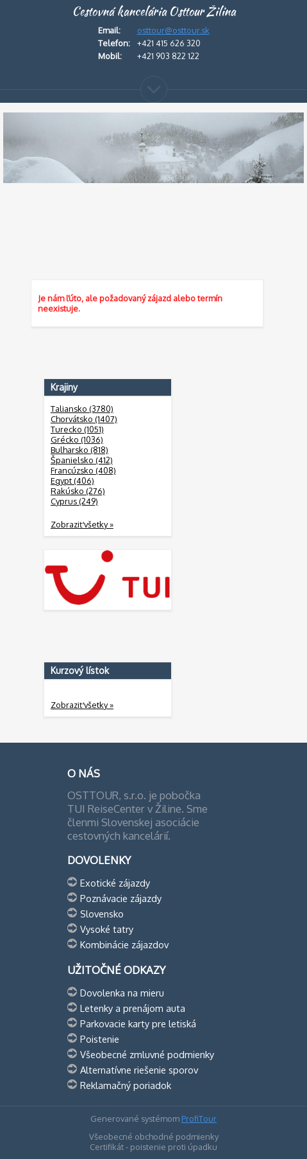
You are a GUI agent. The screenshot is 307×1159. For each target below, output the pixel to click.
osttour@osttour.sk (173, 30)
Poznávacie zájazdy (121, 898)
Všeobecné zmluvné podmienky (147, 1054)
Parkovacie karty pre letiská (138, 1023)
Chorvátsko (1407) (84, 419)
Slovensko (102, 913)
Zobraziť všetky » (82, 524)
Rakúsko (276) (78, 491)
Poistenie (99, 1039)
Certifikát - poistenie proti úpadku (153, 1147)
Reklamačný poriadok (125, 1085)
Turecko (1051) (77, 429)
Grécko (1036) (77, 439)
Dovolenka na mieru (122, 992)
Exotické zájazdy (115, 883)
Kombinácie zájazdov (124, 944)
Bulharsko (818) (79, 450)
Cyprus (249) (74, 501)
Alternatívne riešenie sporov (139, 1069)
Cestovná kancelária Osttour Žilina (154, 11)
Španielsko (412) (82, 460)
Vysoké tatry (106, 929)
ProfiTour (199, 1118)
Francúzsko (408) (83, 470)
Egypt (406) (72, 480)
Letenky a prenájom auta (132, 1008)
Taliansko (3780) (82, 408)
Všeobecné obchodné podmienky (154, 1136)
